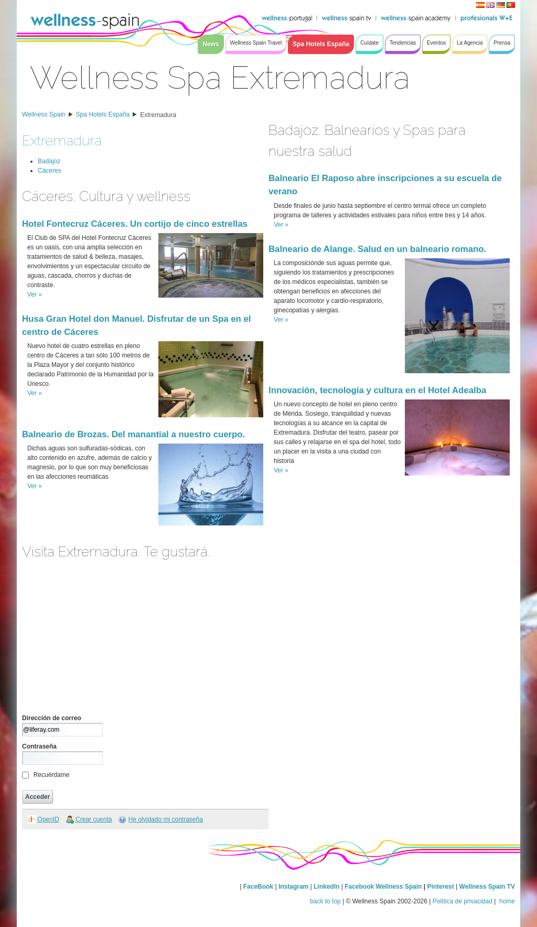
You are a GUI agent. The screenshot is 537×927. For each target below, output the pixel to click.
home (506, 901)
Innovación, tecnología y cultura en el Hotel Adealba (377, 390)
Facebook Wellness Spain (383, 886)
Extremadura (158, 115)
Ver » (34, 294)
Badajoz (49, 161)
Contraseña (39, 746)
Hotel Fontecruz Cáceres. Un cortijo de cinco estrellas (135, 224)
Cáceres (49, 170)
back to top (325, 901)
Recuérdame (52, 774)
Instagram (293, 886)
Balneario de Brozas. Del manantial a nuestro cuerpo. (133, 434)
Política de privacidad (462, 901)
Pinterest (441, 886)
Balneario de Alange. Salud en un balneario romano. (377, 249)
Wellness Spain (44, 114)
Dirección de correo (51, 718)
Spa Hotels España (103, 114)
